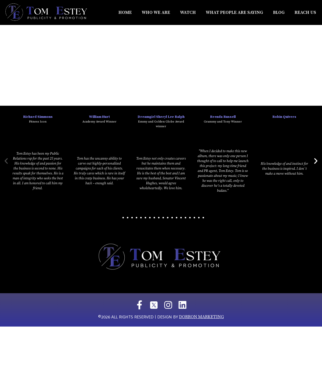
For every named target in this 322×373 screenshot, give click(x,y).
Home (125, 12)
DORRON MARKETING (201, 317)
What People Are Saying (234, 12)
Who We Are (156, 12)
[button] (118, 217)
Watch (188, 12)
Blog (279, 12)
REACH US (305, 12)
